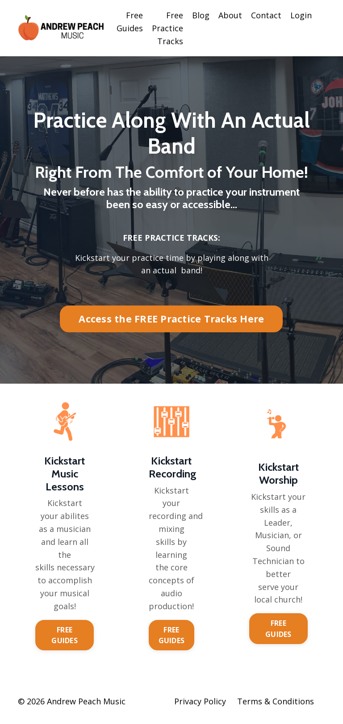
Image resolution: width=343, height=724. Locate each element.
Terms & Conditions (275, 701)
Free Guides (130, 21)
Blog (200, 15)
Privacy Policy (200, 701)
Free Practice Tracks (167, 28)
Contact (266, 15)
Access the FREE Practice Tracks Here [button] (171, 319)
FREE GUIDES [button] (64, 635)
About (230, 15)
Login (301, 15)
